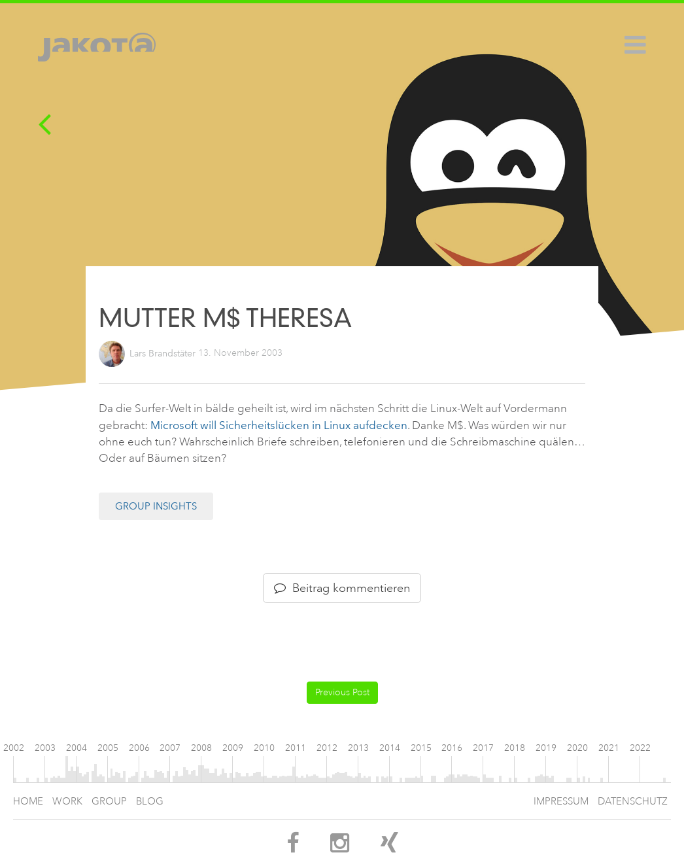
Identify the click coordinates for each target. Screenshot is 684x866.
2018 (514, 747)
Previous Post (342, 692)
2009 (232, 747)
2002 (13, 747)
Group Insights (156, 506)
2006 (139, 747)
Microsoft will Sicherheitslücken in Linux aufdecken (278, 425)
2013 (358, 747)
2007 (170, 747)
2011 (295, 747)
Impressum (561, 801)
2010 (264, 747)
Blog (149, 801)
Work (67, 801)
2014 (389, 747)
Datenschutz (633, 801)
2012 (326, 747)
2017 (483, 747)
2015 (421, 747)
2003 (45, 747)
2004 (76, 747)
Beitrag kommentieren (342, 588)
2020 (577, 747)
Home (28, 801)
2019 (546, 747)
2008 (201, 747)
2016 (451, 747)
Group (109, 801)
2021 (608, 747)
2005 (107, 747)
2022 (640, 747)
